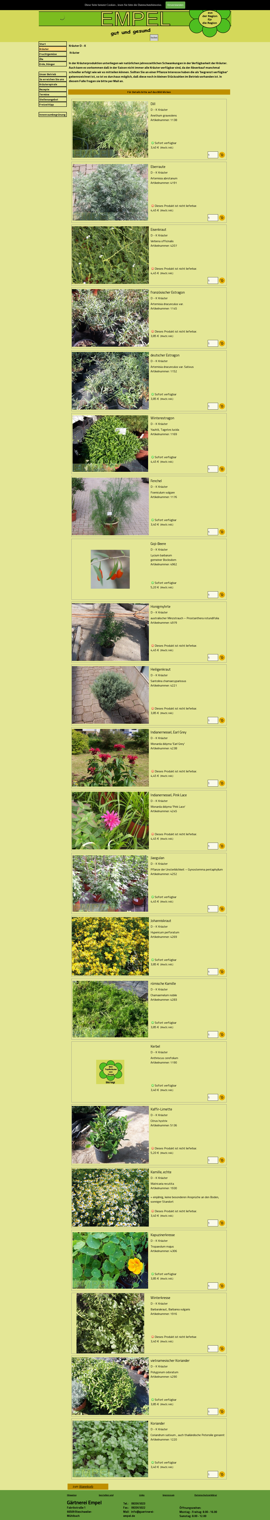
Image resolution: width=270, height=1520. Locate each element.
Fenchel (156, 481)
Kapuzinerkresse (163, 1235)
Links (142, 1495)
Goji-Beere (158, 543)
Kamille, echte (161, 1172)
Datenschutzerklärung (206, 1495)
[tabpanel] (149, 72)
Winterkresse (160, 1297)
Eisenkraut (158, 229)
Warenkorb (86, 1486)
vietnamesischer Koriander (170, 1360)
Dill (153, 104)
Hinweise (71, 1495)
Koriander (158, 1423)
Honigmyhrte (160, 606)
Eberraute (158, 166)
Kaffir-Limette (161, 1109)
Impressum (168, 1495)
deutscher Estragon (165, 355)
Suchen (154, 37)
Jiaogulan (157, 858)
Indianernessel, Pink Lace (169, 795)
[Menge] (213, 154)
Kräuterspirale (48, 84)
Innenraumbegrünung (52, 114)
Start (42, 44)
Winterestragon (162, 418)
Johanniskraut (161, 920)
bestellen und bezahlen (106, 1497)
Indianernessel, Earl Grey (168, 732)
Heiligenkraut (161, 669)
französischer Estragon (168, 292)
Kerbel (155, 1046)
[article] (149, 129)
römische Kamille (163, 983)
